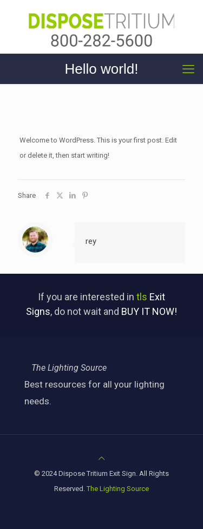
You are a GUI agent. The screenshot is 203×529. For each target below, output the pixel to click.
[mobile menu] (188, 69)
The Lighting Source (118, 489)
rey (91, 241)
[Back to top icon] (101, 458)
